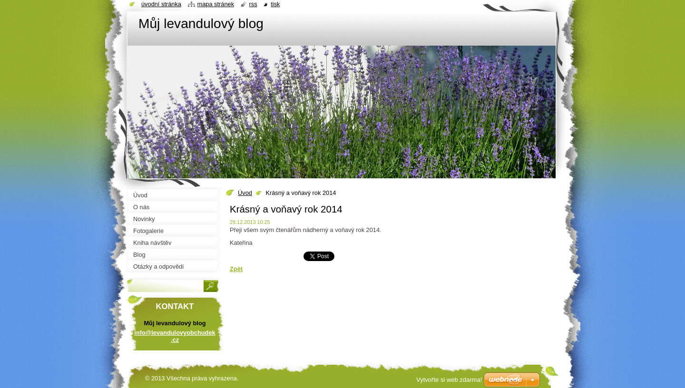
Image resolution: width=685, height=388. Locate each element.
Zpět (236, 268)
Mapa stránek (216, 4)
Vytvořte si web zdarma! (449, 379)
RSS (253, 4)
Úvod (245, 192)
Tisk (275, 4)
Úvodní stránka (161, 4)
